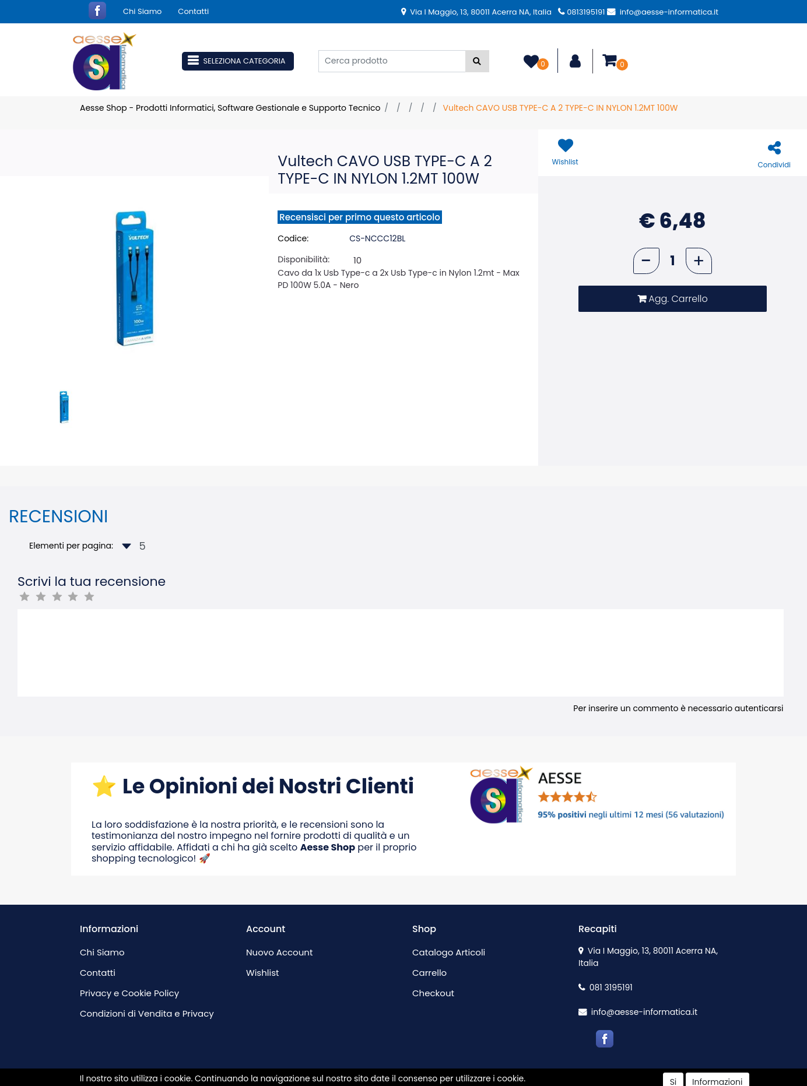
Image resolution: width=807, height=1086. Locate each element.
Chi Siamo (142, 11)
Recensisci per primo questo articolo (359, 217)
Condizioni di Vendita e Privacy (147, 1013)
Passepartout (428, 1079)
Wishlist (262, 972)
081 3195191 (605, 987)
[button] (477, 61)
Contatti (193, 11)
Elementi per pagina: (71, 545)
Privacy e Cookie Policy (129, 993)
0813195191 (581, 11)
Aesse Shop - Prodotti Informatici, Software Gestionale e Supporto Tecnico (230, 108)
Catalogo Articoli (448, 952)
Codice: (293, 238)
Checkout (433, 993)
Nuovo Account (279, 952)
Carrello (429, 972)
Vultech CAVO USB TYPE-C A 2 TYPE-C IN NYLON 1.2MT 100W (560, 108)
